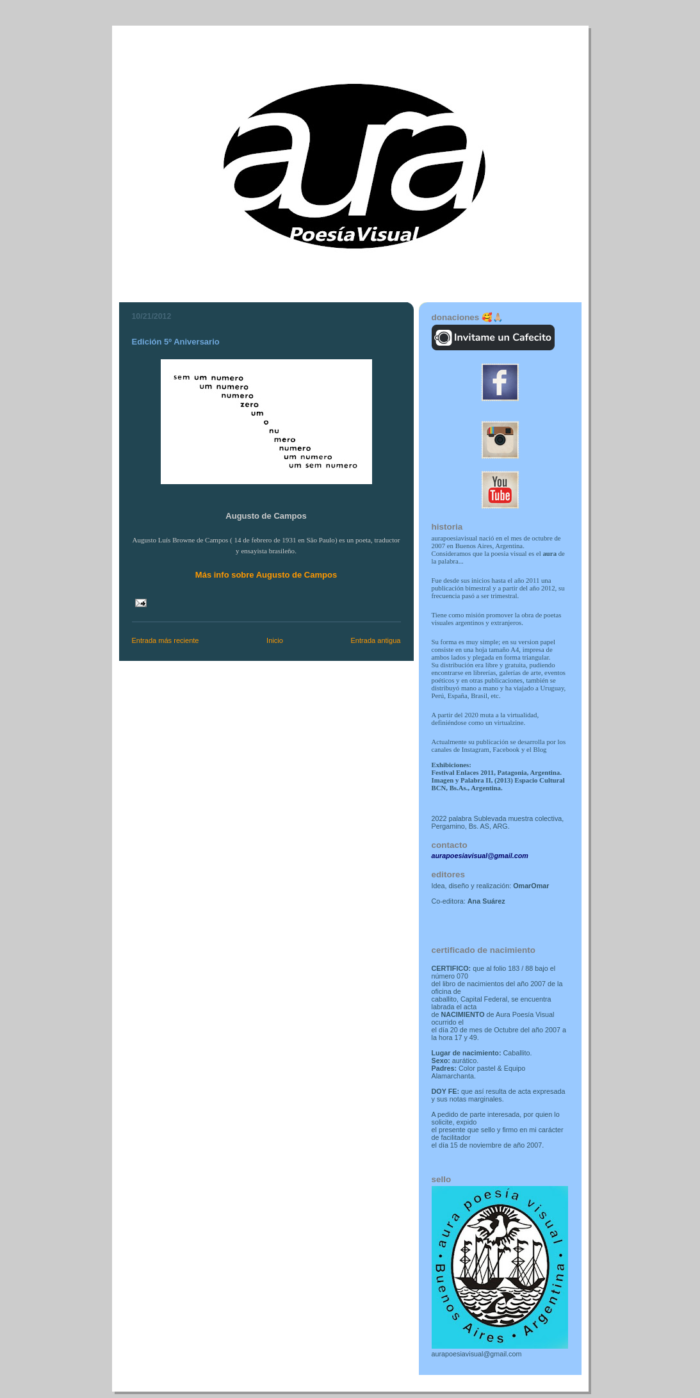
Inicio (274, 640)
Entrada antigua (375, 640)
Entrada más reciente (165, 640)
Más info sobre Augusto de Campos (266, 575)
